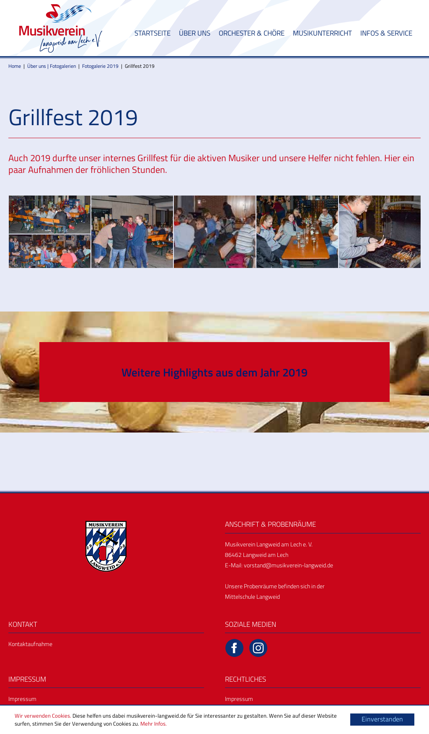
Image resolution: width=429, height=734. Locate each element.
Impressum (22, 698)
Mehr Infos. (153, 723)
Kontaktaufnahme (30, 643)
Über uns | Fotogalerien (51, 66)
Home (14, 66)
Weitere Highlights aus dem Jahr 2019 (214, 372)
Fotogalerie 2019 (100, 66)
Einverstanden (382, 719)
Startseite (152, 33)
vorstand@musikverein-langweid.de (288, 565)
